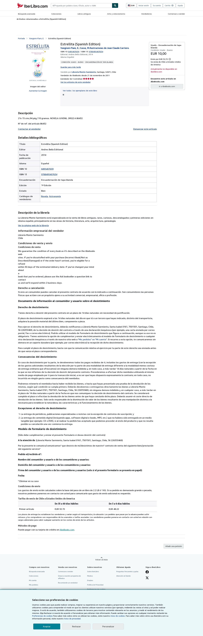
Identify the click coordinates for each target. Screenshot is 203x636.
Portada (21, 38)
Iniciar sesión (144, 5)
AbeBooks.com (67, 529)
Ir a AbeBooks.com (167, 86)
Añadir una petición (173, 546)
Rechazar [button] (76, 626)
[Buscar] (115, 5)
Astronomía (55, 196)
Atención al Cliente (123, 576)
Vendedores (146, 14)
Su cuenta (157, 5)
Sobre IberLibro (93, 571)
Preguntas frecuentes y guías (127, 571)
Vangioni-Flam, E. (36, 38)
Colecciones (56, 14)
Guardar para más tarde (71, 67)
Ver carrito (33, 589)
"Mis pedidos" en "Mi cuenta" (92, 339)
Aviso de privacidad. (72, 618)
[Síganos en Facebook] (147, 572)
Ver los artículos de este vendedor (76, 82)
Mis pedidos (33, 585)
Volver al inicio (101, 559)
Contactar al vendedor (29, 129)
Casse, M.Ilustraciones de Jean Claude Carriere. (104, 48)
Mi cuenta (32, 580)
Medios (90, 576)
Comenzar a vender (176, 14)
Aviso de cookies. (117, 616)
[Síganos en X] (147, 578)
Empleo (90, 580)
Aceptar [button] (47, 626)
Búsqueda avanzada (26, 14)
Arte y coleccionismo (116, 14)
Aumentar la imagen (38, 91)
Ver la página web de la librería (33, 225)
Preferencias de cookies (42, 616)
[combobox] (81, 5)
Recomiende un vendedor (68, 583)
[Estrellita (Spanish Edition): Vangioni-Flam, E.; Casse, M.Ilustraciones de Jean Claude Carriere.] (38, 62)
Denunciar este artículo (145, 129)
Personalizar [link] (108, 626)
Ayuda (180, 5)
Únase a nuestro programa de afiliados (69, 577)
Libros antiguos (84, 14)
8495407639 (73, 51)
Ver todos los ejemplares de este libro (80, 90)
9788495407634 (49, 174)
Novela (44, 196)
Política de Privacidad (95, 585)
